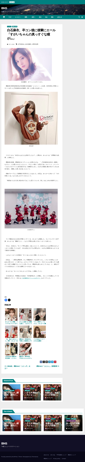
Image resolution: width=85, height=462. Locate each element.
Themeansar (35, 456)
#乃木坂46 (21, 44)
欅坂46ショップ (48, 458)
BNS (4, 8)
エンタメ (17, 17)
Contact (64, 458)
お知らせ (59, 17)
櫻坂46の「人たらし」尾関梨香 (47, 366)
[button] (79, 17)
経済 (33, 17)
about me (46, 454)
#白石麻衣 (28, 44)
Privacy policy (56, 458)
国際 (26, 17)
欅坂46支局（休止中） (71, 420)
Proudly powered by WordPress (9, 456)
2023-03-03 (9, 428)
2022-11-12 (71, 428)
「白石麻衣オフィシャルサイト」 (31, 278)
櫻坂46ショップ (72, 454)
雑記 (52, 17)
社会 (46, 17)
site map (52, 454)
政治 (40, 17)
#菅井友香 (35, 44)
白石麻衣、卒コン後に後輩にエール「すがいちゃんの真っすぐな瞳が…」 (31, 34)
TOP (9, 17)
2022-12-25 (29, 428)
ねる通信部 (27, 388)
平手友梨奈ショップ (61, 454)
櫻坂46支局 (14, 26)
